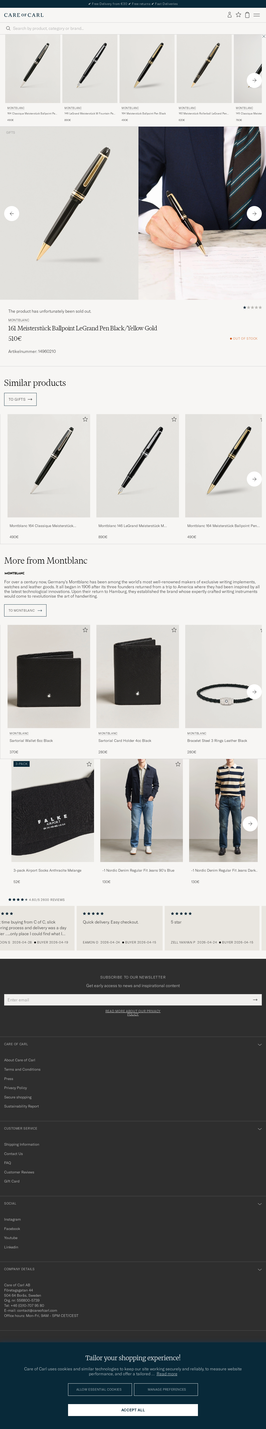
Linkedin (11, 1245)
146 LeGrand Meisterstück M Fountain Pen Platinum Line (89, 113)
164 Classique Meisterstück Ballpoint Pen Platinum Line (32, 113)
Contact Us (13, 1152)
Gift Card (11, 1180)
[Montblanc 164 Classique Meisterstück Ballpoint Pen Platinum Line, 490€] (32, 78)
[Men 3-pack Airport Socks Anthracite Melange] (52, 808)
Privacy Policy (15, 1086)
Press (8, 1077)
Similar (35, 382)
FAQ (7, 1161)
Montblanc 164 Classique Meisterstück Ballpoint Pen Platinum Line (41, 526)
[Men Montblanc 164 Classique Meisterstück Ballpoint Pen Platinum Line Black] (32, 69)
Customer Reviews (19, 1170)
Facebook (12, 1227)
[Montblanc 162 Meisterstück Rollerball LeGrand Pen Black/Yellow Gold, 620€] (204, 78)
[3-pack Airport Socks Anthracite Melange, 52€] (52, 820)
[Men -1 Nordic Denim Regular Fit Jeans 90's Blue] (141, 808)
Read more (167, 1373)
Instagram (12, 1217)
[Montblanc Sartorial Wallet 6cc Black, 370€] (48, 688)
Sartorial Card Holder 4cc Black (124, 739)
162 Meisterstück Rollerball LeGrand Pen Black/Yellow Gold (203, 113)
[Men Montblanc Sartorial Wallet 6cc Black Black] (49, 674)
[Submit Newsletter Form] (255, 998)
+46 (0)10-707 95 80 (27, 1304)
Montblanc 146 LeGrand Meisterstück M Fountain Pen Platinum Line (131, 526)
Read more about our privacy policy (133, 1011)
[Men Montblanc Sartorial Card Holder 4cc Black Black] (137, 674)
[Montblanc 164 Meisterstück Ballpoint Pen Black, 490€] (147, 78)
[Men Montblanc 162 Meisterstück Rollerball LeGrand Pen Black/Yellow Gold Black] (204, 69)
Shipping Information (21, 1142)
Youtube (10, 1236)
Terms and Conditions (22, 1067)
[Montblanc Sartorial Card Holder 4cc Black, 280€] (137, 688)
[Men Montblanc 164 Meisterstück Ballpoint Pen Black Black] (147, 69)
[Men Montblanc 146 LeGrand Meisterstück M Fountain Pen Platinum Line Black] (89, 69)
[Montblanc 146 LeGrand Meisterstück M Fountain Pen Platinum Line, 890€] (89, 78)
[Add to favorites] (84, 420)
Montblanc (15, 108)
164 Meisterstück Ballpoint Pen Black (144, 113)
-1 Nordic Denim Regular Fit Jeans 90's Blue (138, 868)
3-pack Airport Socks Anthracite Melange (47, 868)
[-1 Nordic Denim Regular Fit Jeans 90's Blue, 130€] (141, 820)
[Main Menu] (256, 15)
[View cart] (247, 15)
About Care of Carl (19, 1058)
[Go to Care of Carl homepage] (24, 15)
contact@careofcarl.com (37, 1309)
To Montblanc (25, 609)
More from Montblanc (45, 560)
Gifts (10, 132)
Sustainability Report (21, 1105)
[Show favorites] (238, 15)
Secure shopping (17, 1095)
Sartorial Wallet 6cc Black (31, 739)
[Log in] (229, 15)
